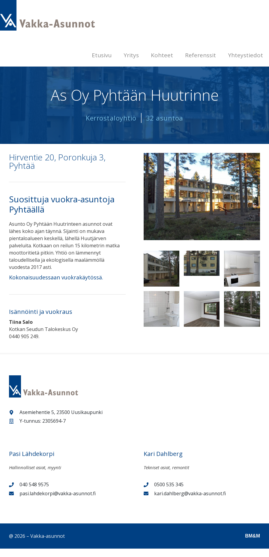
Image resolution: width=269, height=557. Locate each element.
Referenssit (200, 55)
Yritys (131, 55)
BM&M (252, 535)
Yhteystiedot (245, 55)
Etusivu (102, 55)
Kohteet (162, 55)
